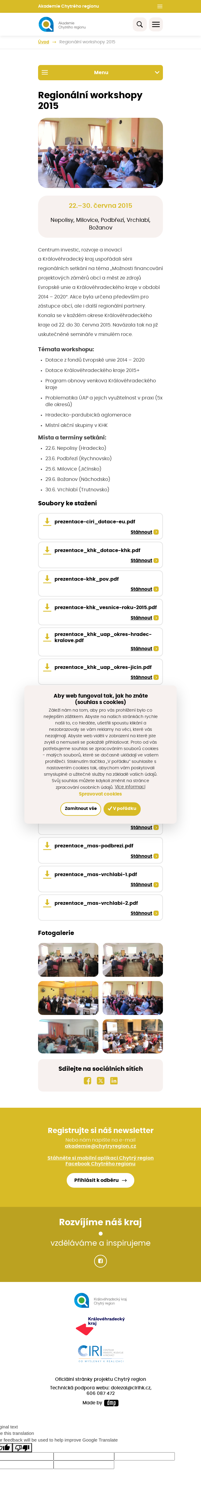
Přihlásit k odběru (96, 1183)
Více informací (130, 787)
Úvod (43, 42)
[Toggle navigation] (156, 24)
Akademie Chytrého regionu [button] (68, 6)
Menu (101, 72)
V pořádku (122, 809)
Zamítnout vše (81, 809)
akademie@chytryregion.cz (100, 1149)
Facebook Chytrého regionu (100, 1167)
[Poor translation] (22, 1451)
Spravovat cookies (100, 794)
